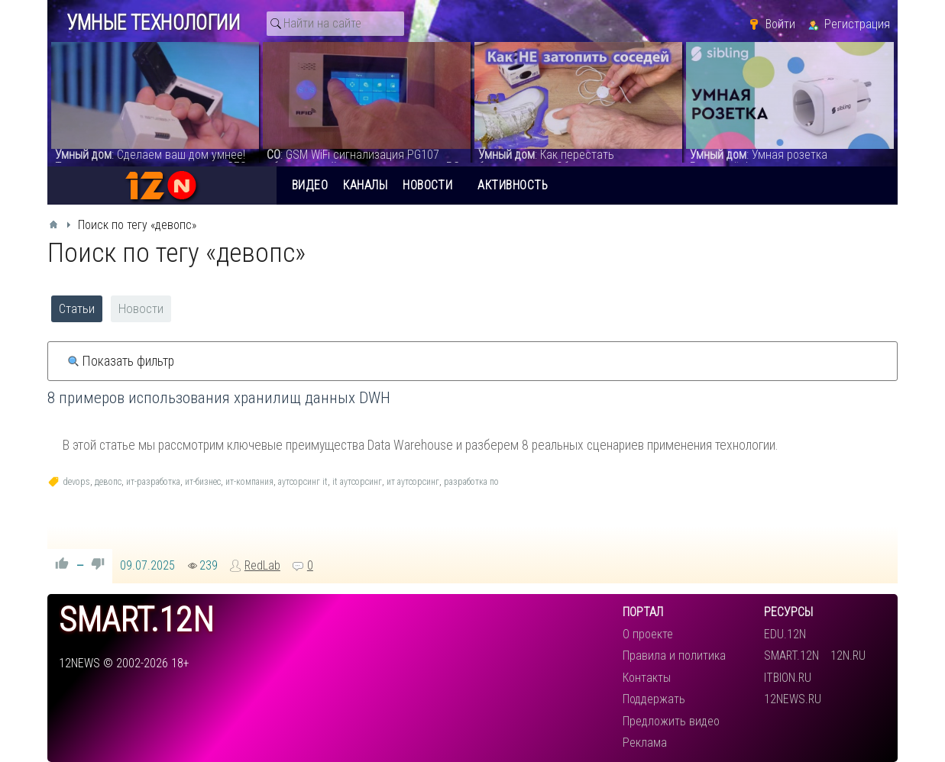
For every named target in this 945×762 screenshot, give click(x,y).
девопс (108, 481)
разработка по (471, 481)
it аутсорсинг (357, 481)
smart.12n (136, 620)
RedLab (262, 565)
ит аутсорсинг (413, 481)
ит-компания (249, 481)
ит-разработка (153, 481)
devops (76, 481)
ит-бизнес (203, 481)
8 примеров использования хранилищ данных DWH (218, 398)
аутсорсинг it (303, 481)
